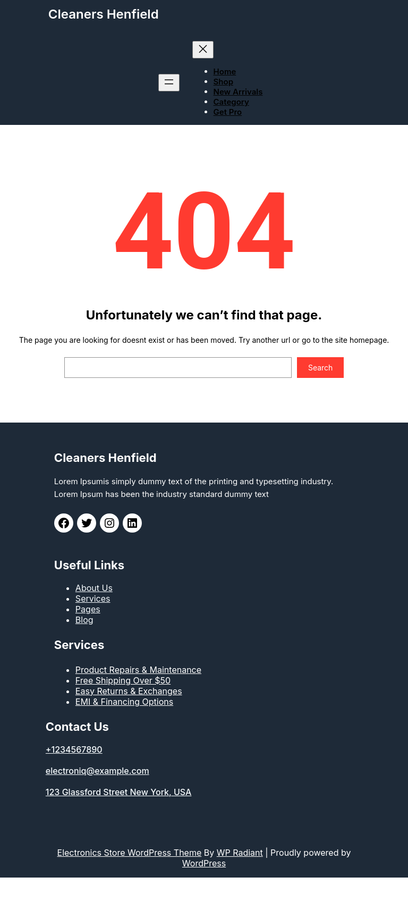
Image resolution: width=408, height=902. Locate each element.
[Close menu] (203, 49)
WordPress (204, 863)
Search (320, 367)
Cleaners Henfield (103, 14)
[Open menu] (169, 82)
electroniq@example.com (97, 770)
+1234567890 (74, 749)
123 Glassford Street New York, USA (119, 792)
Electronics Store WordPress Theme (129, 852)
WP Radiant (240, 852)
